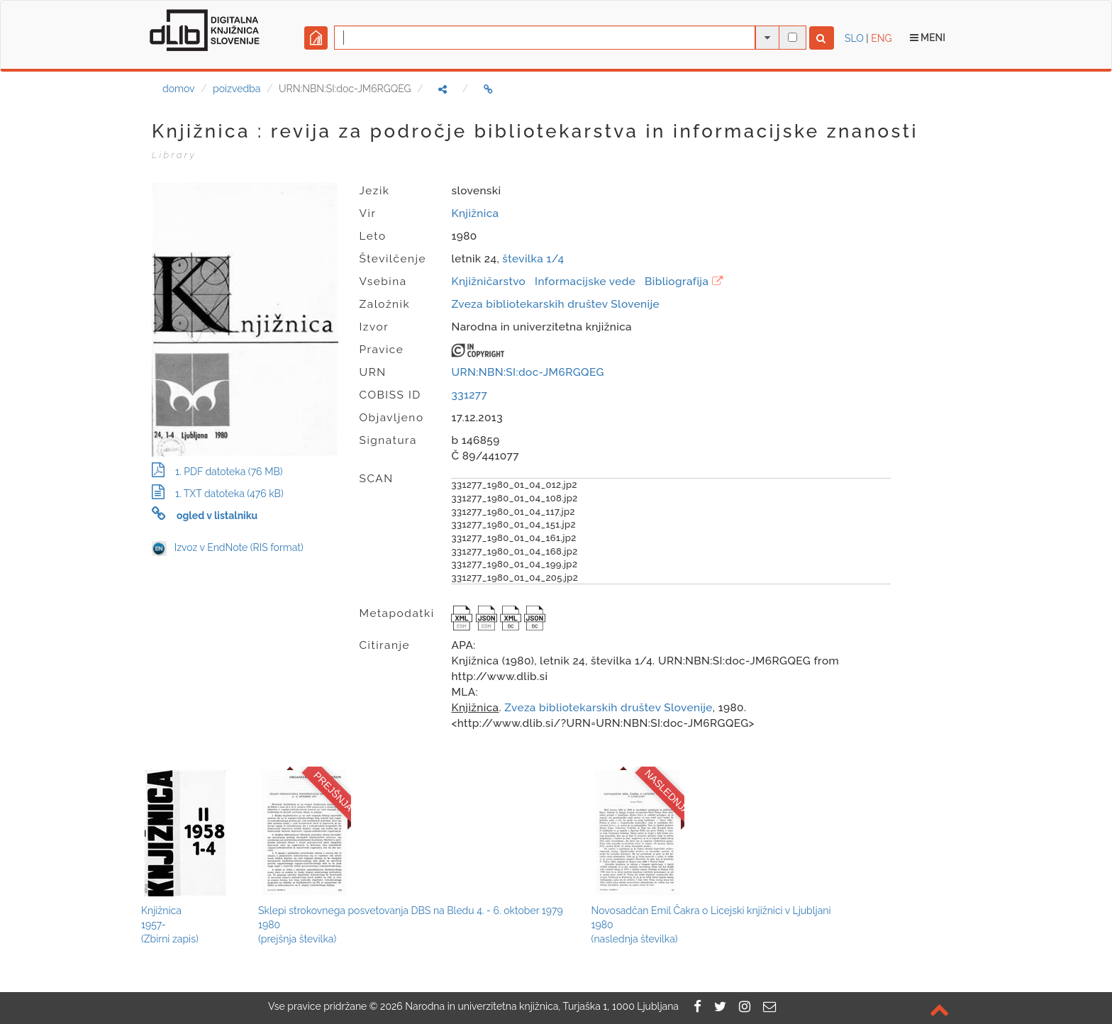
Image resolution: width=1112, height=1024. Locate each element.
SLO (854, 38)
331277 (469, 395)
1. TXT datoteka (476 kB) (218, 493)
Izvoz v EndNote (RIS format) (228, 547)
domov (178, 88)
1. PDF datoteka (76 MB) (217, 471)
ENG (881, 38)
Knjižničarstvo (488, 281)
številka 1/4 (533, 258)
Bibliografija (676, 281)
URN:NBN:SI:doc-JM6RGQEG (527, 372)
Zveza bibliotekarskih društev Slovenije (555, 304)
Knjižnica (475, 213)
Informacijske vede (585, 281)
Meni (928, 37)
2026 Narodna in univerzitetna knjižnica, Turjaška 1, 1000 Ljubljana (529, 1006)
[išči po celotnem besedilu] (792, 37)
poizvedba (236, 88)
